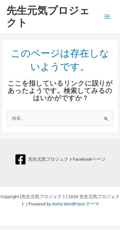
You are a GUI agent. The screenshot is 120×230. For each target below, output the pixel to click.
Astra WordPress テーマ (75, 203)
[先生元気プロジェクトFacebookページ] (60, 159)
